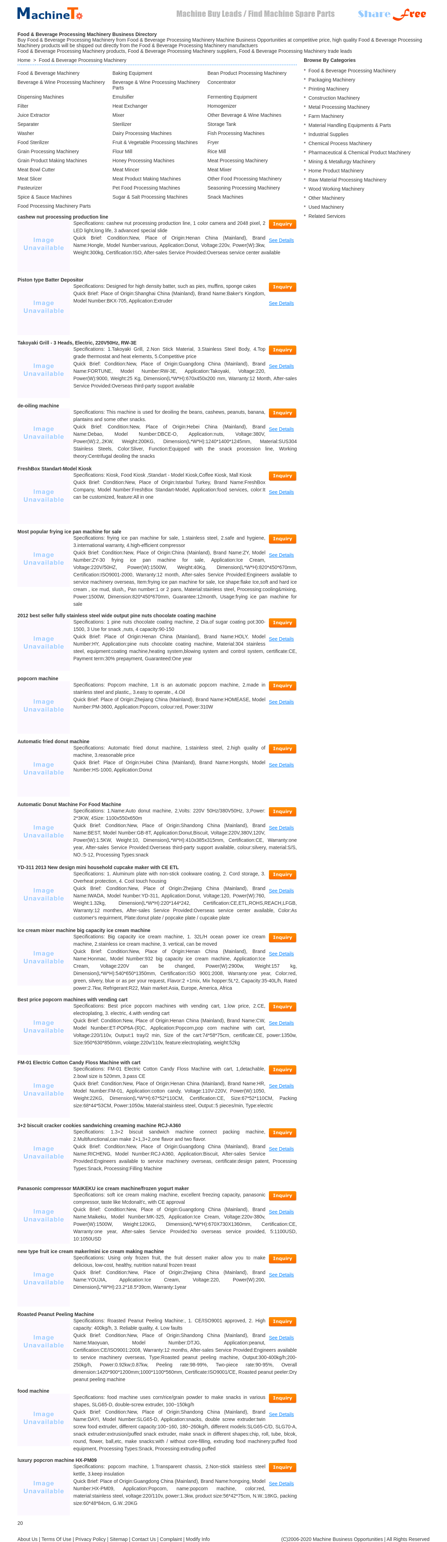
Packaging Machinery (331, 80)
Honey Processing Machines (143, 160)
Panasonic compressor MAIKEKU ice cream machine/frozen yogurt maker (103, 1188)
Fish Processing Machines (235, 133)
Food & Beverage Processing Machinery (82, 60)
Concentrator (221, 82)
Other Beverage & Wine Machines (244, 115)
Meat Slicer (29, 179)
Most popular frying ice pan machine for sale (69, 531)
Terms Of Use (57, 1539)
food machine (33, 1391)
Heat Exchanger (129, 106)
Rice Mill (216, 151)
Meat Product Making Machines (146, 179)
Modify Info (198, 1539)
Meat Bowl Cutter (36, 169)
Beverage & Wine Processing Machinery (61, 82)
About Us (27, 1539)
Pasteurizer (29, 188)
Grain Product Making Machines (52, 160)
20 (20, 1523)
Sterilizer (121, 124)
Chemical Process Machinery (340, 143)
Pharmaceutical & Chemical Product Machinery (359, 152)
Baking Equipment (132, 73)
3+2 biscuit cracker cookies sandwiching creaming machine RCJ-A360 (99, 1125)
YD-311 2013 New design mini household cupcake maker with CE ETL (98, 867)
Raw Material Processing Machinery (347, 180)
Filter (22, 106)
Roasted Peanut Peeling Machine (55, 1314)
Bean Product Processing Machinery (246, 73)
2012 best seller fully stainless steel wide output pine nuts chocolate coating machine (116, 615)
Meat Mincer (125, 169)
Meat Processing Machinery (237, 160)
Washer (25, 133)
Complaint (171, 1539)
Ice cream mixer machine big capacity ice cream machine (84, 930)
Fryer (213, 142)
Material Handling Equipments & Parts (349, 125)
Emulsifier (123, 97)
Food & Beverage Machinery (48, 73)
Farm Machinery (326, 116)
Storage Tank (221, 124)
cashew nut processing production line (62, 217)
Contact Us (144, 1539)
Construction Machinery (334, 98)
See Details (281, 240)
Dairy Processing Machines (142, 133)
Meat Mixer (219, 169)
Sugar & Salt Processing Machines (150, 197)
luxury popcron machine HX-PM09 (57, 1460)
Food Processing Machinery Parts (54, 206)
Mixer (118, 115)
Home (23, 60)
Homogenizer (221, 106)
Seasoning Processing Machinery (243, 188)
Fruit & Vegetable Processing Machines (155, 142)
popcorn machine (37, 678)
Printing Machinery (328, 89)
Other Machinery (326, 198)
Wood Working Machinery (336, 189)
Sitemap (118, 1539)
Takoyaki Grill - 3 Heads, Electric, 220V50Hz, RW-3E (77, 343)
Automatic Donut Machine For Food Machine (69, 804)
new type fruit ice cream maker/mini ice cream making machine (90, 1251)
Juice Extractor (33, 115)
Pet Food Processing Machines (146, 188)
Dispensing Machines (40, 97)
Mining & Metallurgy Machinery (341, 161)
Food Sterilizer (33, 142)
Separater (28, 124)
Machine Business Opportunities (348, 1539)
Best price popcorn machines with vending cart (72, 999)
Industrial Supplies (328, 134)
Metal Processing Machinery (339, 107)
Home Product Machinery (336, 170)
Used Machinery (326, 207)
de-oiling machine (38, 405)
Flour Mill (122, 151)
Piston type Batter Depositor (50, 280)
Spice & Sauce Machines (44, 197)
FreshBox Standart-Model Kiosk (54, 468)
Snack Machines (225, 197)
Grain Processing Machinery (48, 151)
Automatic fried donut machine (53, 741)
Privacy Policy (90, 1539)
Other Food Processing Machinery (244, 179)
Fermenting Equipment (232, 97)
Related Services (326, 216)
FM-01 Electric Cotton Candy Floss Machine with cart (78, 1062)
